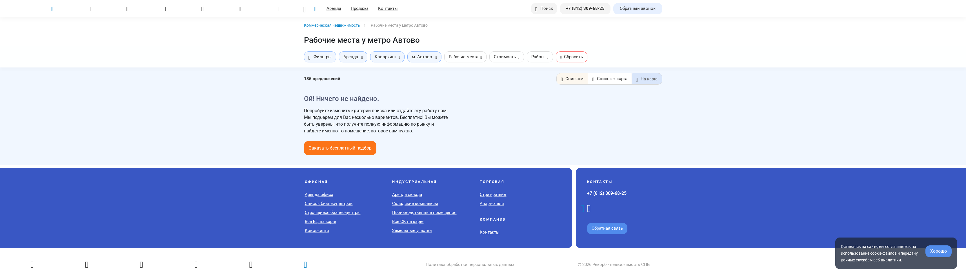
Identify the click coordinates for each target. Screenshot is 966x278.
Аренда (334, 8)
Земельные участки (412, 230)
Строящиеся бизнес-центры (333, 212)
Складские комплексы (415, 203)
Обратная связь (607, 227)
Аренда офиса (319, 194)
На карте (647, 79)
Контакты (389, 8)
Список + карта (609, 79)
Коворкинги (317, 230)
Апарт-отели (492, 203)
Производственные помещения (424, 212)
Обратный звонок (638, 8)
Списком (572, 79)
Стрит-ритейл (493, 194)
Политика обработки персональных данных (470, 264)
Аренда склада (407, 194)
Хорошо (938, 251)
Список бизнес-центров (329, 203)
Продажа (360, 8)
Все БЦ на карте (320, 221)
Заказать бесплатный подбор (340, 147)
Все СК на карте (407, 221)
